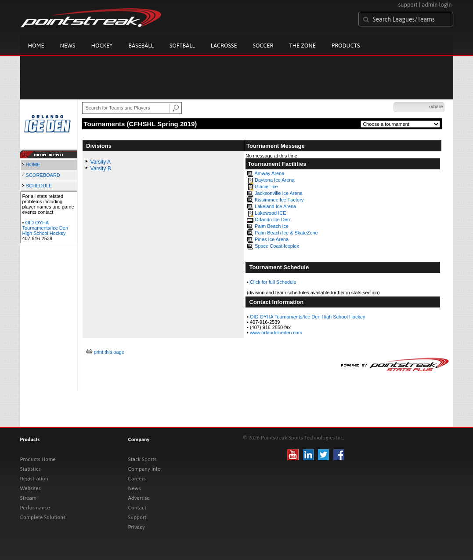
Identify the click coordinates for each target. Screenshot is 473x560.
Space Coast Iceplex (277, 246)
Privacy (136, 527)
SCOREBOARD (43, 175)
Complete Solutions (42, 517)
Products (346, 45)
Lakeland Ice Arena (275, 206)
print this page (109, 352)
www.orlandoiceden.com (276, 332)
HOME (33, 164)
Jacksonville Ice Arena (279, 193)
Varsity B (100, 168)
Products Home (38, 459)
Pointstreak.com (91, 18)
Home (36, 45)
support (408, 4)
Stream (28, 498)
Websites (30, 488)
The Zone (302, 45)
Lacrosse (224, 45)
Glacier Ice (266, 186)
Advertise (139, 498)
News (68, 45)
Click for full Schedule (273, 282)
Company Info (144, 469)
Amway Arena (269, 173)
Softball (182, 45)
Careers (137, 479)
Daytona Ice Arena (275, 180)
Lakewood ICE (270, 213)
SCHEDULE (39, 185)
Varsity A (100, 162)
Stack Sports (142, 459)
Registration (34, 479)
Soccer (263, 45)
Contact (137, 508)
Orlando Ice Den (272, 219)
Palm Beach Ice (272, 226)
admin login (436, 4)
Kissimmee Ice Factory (279, 199)
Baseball (141, 45)
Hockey (101, 45)
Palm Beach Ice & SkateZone (286, 232)
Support (137, 517)
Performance (35, 508)
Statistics (30, 469)
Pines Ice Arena (272, 239)
